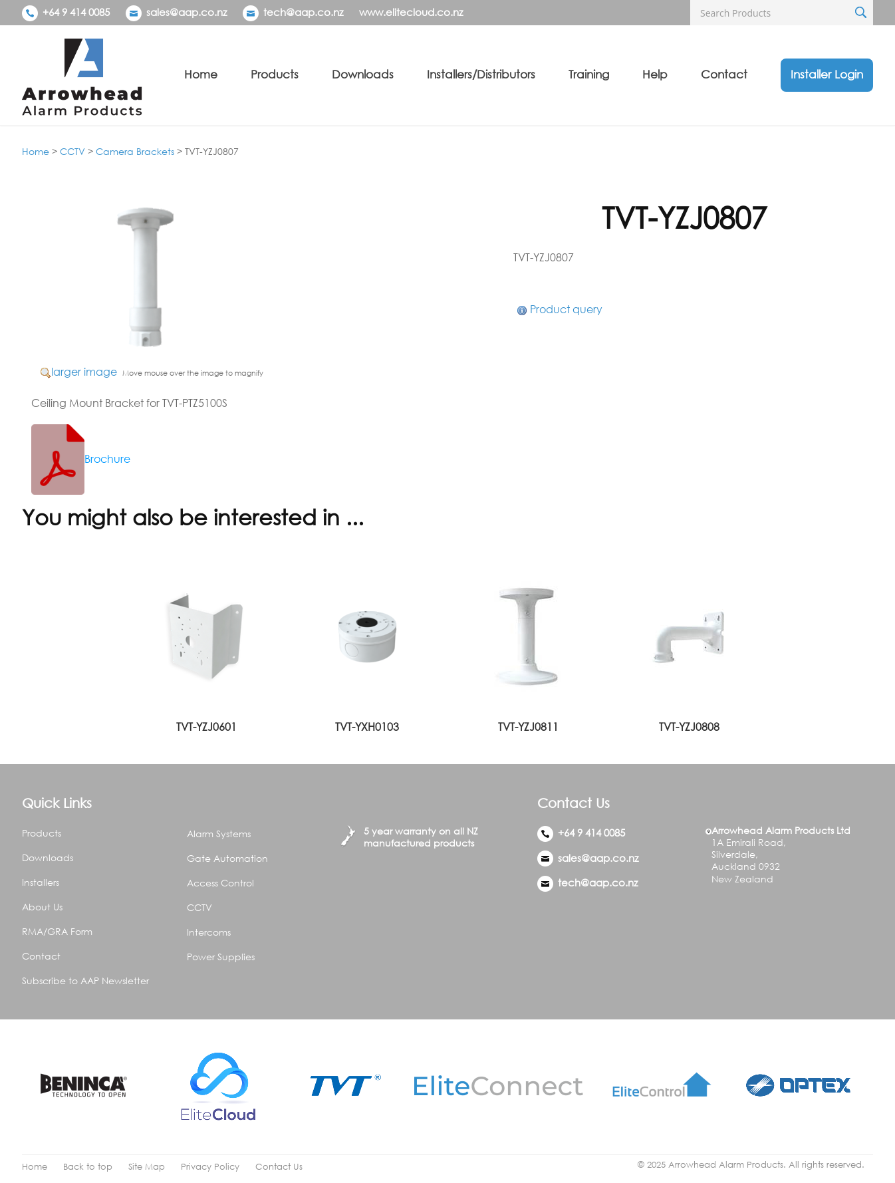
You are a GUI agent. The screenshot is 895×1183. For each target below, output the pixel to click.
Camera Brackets (135, 151)
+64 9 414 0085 (66, 12)
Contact (724, 74)
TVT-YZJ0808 (689, 726)
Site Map (146, 1166)
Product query (566, 309)
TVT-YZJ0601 (206, 726)
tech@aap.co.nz (303, 12)
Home (200, 74)
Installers (40, 882)
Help (655, 74)
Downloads (363, 74)
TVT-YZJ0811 (528, 726)
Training (589, 74)
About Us (42, 906)
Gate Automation (227, 858)
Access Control (220, 882)
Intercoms (209, 932)
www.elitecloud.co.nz (411, 12)
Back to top (87, 1166)
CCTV (72, 151)
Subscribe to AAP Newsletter (85, 980)
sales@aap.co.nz (186, 12)
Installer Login (827, 74)
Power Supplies (221, 956)
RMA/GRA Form (57, 931)
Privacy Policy (210, 1166)
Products (275, 74)
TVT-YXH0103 (367, 726)
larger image (84, 371)
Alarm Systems (219, 833)
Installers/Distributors (481, 74)
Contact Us (279, 1166)
